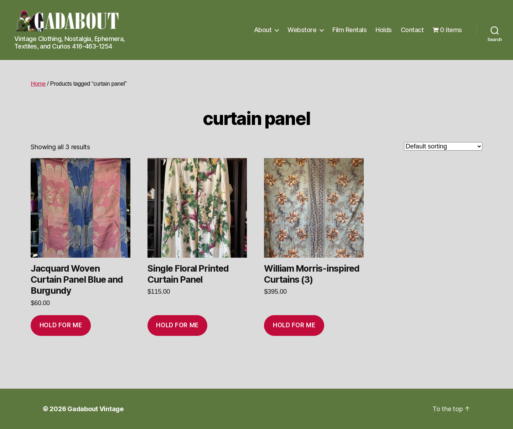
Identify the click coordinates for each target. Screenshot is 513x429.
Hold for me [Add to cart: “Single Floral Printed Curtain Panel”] (177, 325)
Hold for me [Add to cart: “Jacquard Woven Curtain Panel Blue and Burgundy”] (61, 325)
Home (38, 84)
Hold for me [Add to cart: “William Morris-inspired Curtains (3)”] (294, 325)
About (263, 30)
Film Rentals (349, 30)
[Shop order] (443, 146)
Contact (412, 30)
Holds (383, 30)
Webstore (301, 30)
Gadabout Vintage (95, 409)
